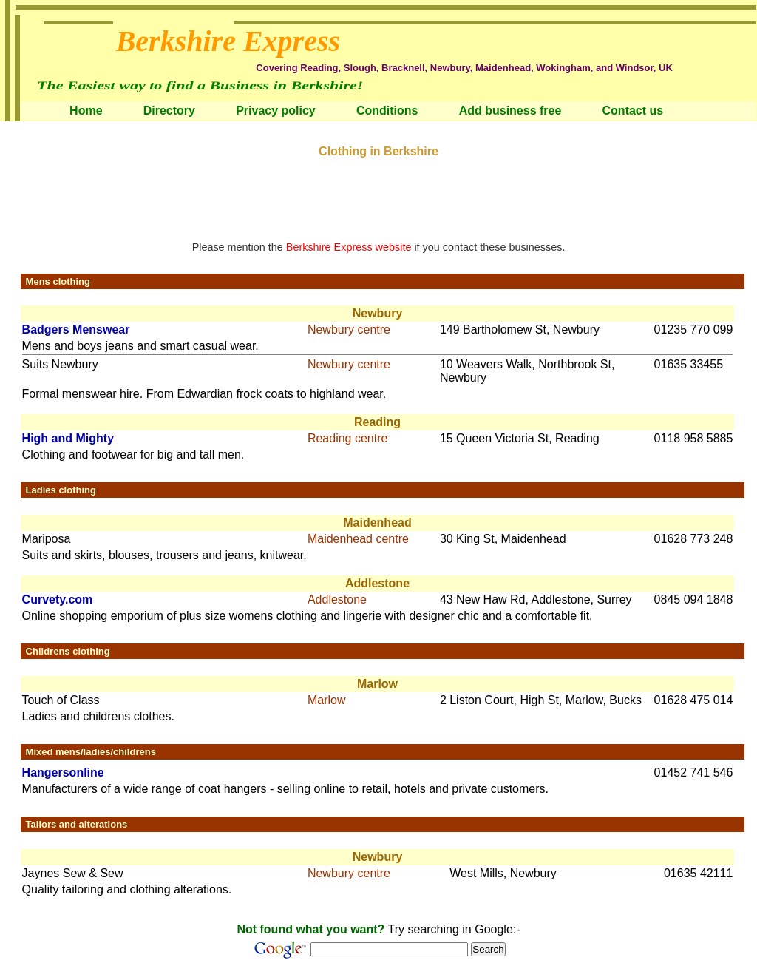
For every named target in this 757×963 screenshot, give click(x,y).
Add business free (510, 110)
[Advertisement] (378, 191)
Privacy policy (276, 110)
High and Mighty (68, 438)
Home (85, 110)
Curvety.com (57, 599)
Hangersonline (63, 772)
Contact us (633, 110)
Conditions (387, 110)
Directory (169, 110)
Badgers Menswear (76, 329)
